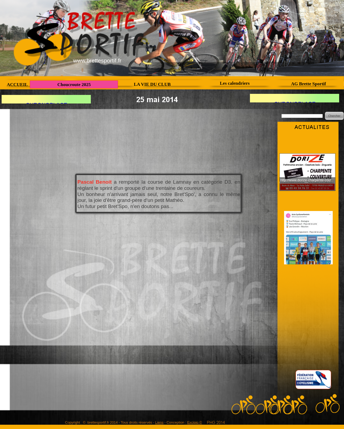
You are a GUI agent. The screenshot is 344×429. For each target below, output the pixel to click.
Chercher (334, 115)
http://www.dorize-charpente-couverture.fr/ (305, 180)
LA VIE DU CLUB (152, 84)
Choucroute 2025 (74, 84)
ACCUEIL (17, 84)
